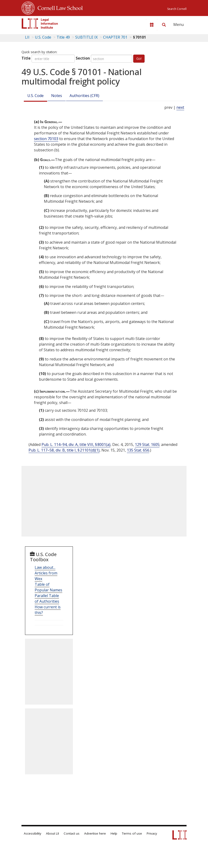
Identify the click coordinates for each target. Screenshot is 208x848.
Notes (56, 95)
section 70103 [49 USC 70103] (46, 138)
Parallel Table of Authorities (47, 598)
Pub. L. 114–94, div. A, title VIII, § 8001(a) (76, 444)
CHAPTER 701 (115, 37)
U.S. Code (35, 95)
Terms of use (132, 833)
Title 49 (63, 37)
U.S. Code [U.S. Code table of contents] (43, 37)
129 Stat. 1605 (147, 444)
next (180, 107)
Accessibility (32, 833)
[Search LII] (164, 24)
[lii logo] (40, 23)
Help (114, 833)
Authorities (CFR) (84, 95)
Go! (138, 58)
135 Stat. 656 (138, 450)
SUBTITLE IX (86, 37)
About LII (52, 833)
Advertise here (95, 833)
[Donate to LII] (151, 24)
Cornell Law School (59, 7)
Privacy (152, 833)
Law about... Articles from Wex (46, 573)
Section (83, 58)
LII (27, 37)
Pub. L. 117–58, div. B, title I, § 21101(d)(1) (64, 450)
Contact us (71, 833)
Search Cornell (177, 9)
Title (26, 58)
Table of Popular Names (48, 587)
